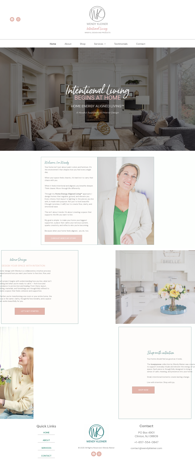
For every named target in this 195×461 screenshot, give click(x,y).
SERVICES (46, 447)
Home (53, 43)
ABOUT (46, 440)
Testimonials (121, 43)
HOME (46, 432)
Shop (83, 43)
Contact (140, 43)
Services (100, 43)
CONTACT (46, 455)
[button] (100, 44)
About (68, 43)
